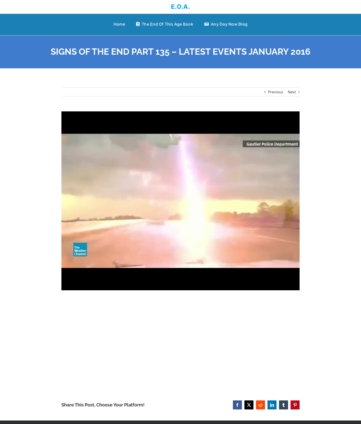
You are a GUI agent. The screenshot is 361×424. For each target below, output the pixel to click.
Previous (275, 91)
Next (292, 91)
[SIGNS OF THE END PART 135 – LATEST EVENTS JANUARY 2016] (180, 200)
